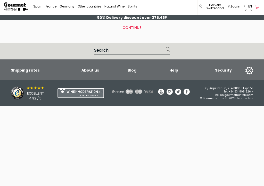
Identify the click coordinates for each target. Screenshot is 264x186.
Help (173, 70)
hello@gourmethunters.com (234, 95)
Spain (38, 6)
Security (223, 70)
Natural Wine (114, 6)
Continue (132, 27)
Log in (234, 6)
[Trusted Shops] (25, 93)
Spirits (132, 6)
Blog (132, 70)
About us (90, 70)
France (51, 6)
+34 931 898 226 (240, 92)
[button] (215, 7)
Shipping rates (25, 70)
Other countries (89, 6)
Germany (67, 6)
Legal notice (245, 98)
